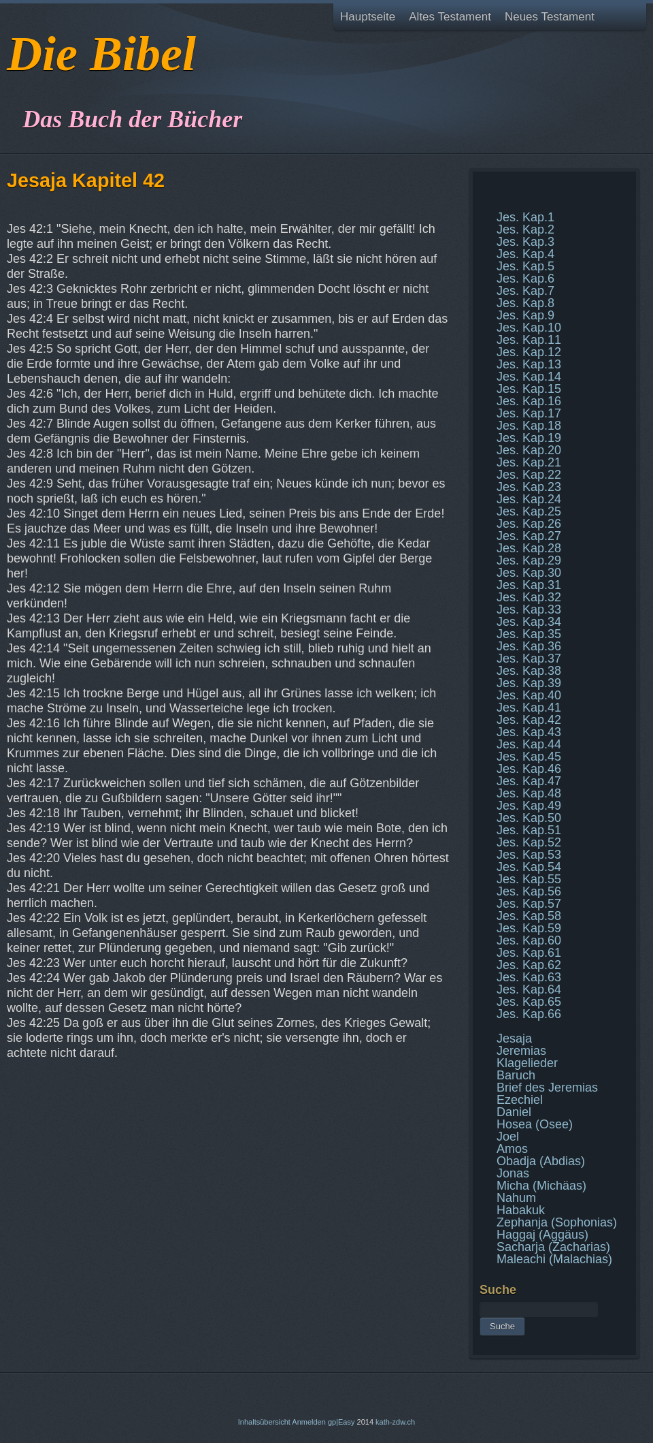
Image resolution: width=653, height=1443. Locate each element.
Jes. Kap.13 (529, 364)
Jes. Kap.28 (529, 548)
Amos (512, 1149)
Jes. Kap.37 (529, 658)
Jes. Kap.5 (525, 266)
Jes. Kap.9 (525, 315)
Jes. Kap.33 (529, 609)
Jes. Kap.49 (529, 805)
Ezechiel (520, 1100)
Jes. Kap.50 (529, 818)
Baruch (516, 1075)
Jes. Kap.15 (529, 389)
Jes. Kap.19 (529, 438)
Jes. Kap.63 (529, 977)
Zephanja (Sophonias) (557, 1222)
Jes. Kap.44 (529, 744)
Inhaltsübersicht (264, 1422)
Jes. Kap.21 (529, 462)
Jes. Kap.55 (529, 879)
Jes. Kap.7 (525, 291)
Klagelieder (527, 1063)
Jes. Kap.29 (529, 560)
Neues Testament (550, 16)
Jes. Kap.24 (529, 499)
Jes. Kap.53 (529, 854)
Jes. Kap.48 (529, 793)
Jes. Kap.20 (529, 450)
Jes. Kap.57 (529, 903)
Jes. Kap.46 (529, 769)
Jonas (513, 1173)
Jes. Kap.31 (529, 585)
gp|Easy (341, 1422)
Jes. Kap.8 (525, 303)
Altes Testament (450, 16)
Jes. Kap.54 (529, 867)
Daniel (514, 1112)
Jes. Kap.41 (529, 707)
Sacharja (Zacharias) (553, 1247)
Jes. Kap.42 (529, 720)
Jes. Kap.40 (529, 695)
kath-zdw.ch (395, 1422)
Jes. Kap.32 (529, 597)
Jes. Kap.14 (529, 376)
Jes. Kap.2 (525, 229)
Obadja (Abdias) (541, 1161)
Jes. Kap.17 (529, 413)
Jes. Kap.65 (529, 1002)
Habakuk (521, 1210)
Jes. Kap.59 (529, 928)
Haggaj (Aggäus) (542, 1234)
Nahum (516, 1198)
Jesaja (514, 1038)
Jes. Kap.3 (525, 242)
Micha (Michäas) (541, 1185)
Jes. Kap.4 (525, 254)
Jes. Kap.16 (529, 401)
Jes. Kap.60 (529, 940)
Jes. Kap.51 (529, 830)
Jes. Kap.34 (529, 622)
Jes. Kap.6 (525, 278)
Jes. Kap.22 (529, 474)
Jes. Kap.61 (529, 953)
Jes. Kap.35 (529, 634)
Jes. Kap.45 (529, 756)
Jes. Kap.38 (529, 671)
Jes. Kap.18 (529, 425)
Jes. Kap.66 (529, 1014)
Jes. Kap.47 (529, 781)
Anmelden (309, 1422)
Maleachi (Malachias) (554, 1259)
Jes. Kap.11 (529, 340)
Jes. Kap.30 (529, 573)
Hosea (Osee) (535, 1124)
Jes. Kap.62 (529, 965)
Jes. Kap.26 (529, 523)
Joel (508, 1136)
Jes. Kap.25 (529, 511)
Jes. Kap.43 (529, 732)
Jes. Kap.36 (529, 646)
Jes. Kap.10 (529, 327)
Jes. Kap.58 (529, 916)
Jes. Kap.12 (529, 352)
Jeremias (521, 1051)
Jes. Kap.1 (525, 217)
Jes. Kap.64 (529, 989)
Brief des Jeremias (547, 1087)
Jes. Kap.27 (529, 536)
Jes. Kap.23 (529, 487)
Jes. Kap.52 (529, 842)
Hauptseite (367, 16)
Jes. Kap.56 (529, 891)
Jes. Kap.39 (529, 683)
